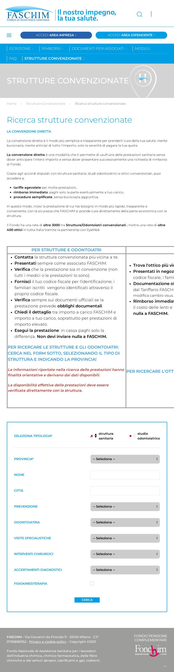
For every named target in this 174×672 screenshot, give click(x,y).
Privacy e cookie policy (47, 642)
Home (12, 104)
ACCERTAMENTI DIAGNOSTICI (38, 570)
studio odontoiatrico (144, 436)
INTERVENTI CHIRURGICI (33, 554)
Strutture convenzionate (54, 58)
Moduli (142, 48)
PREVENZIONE (26, 506)
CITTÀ (18, 491)
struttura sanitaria (102, 436)
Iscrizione (21, 48)
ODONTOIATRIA (27, 522)
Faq (13, 58)
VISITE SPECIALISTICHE (32, 538)
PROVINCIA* (24, 459)
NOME (19, 475)
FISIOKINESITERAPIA (30, 584)
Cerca (87, 600)
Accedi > (56, 35)
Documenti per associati (99, 48)
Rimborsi (53, 48)
